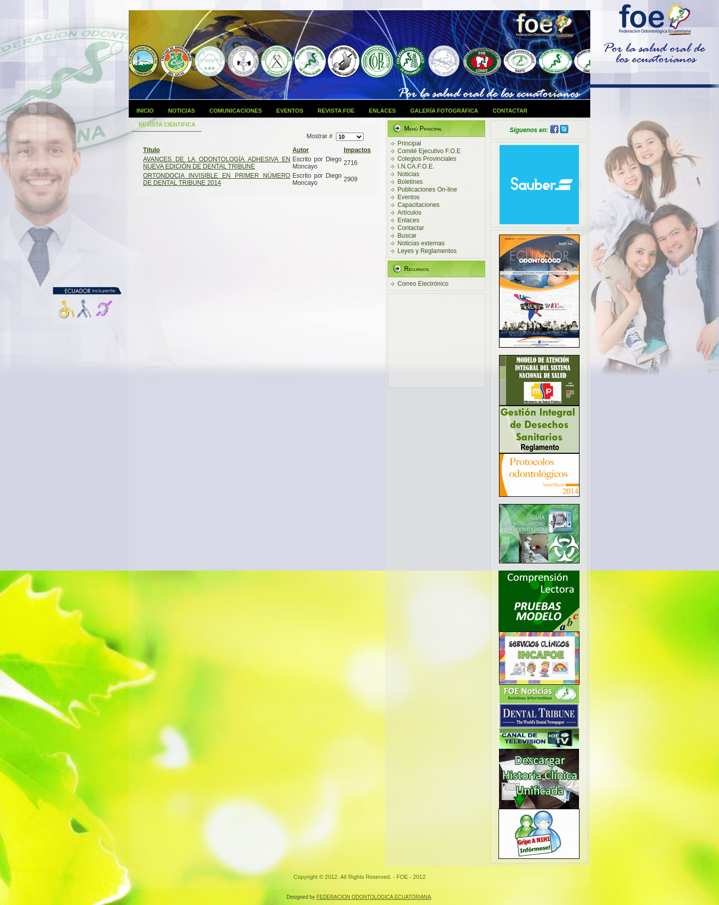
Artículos (409, 212)
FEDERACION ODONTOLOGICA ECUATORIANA (373, 897)
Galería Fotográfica (444, 111)
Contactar (510, 111)
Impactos (357, 150)
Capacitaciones (418, 204)
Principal (409, 143)
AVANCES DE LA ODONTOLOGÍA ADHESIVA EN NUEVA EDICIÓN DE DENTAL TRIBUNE (216, 163)
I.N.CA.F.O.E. (415, 166)
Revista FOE (335, 111)
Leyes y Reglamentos (426, 251)
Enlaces (382, 111)
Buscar (406, 235)
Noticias (181, 111)
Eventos (289, 111)
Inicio (145, 111)
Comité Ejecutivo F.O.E (429, 151)
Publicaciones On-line (427, 189)
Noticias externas (421, 243)
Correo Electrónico (422, 283)
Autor (300, 150)
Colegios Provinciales (426, 158)
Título (151, 150)
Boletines (410, 181)
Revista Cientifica (166, 124)
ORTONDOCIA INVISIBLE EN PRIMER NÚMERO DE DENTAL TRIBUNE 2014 (216, 179)
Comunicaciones (235, 111)
